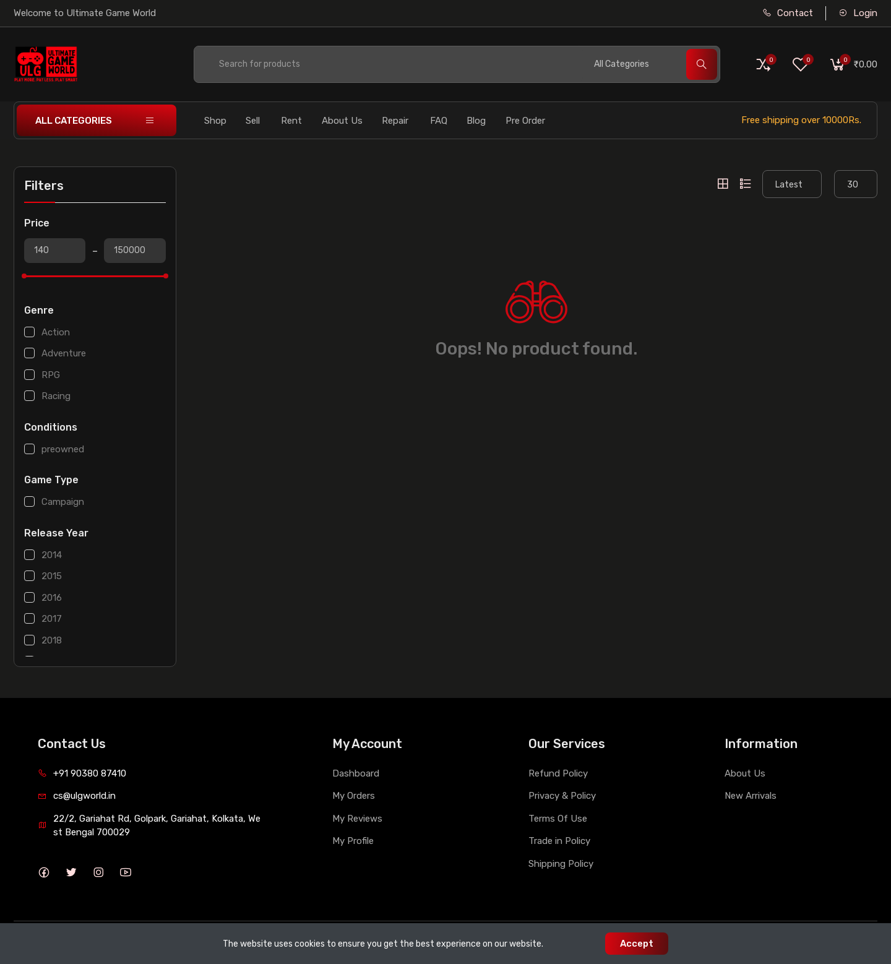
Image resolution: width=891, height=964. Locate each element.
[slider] (24, 276)
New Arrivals (751, 795)
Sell (253, 120)
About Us (342, 120)
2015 (51, 576)
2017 (51, 618)
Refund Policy (558, 773)
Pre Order (525, 120)
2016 (51, 597)
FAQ (438, 120)
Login (857, 13)
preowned (62, 449)
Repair (395, 120)
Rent (291, 120)
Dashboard (355, 773)
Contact (787, 13)
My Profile (353, 840)
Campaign (62, 501)
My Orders (353, 795)
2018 (51, 640)
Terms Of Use (557, 818)
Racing (56, 396)
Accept (636, 943)
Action (55, 332)
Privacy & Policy (562, 795)
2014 (51, 555)
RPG (50, 375)
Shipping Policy (560, 863)
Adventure (63, 353)
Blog (476, 120)
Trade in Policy (559, 840)
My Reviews (357, 818)
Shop (215, 120)
